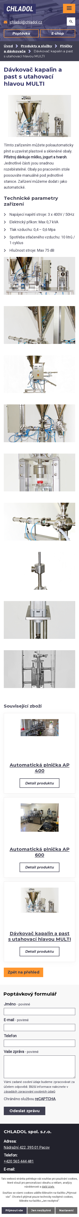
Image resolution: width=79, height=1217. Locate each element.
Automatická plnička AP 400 (40, 767)
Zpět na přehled (23, 972)
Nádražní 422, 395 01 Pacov (27, 1147)
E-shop (57, 33)
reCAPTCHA (45, 1099)
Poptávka (21, 33)
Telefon (10, 1036)
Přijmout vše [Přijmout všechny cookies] (14, 1210)
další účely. (48, 1186)
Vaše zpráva (21, 1051)
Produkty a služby (36, 46)
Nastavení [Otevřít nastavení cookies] (66, 1210)
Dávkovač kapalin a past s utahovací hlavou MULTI (39, 936)
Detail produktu (39, 783)
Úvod (8, 46)
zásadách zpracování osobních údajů (29, 1091)
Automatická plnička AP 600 (40, 852)
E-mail (16, 1020)
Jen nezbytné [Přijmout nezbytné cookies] (41, 1210)
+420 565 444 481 (19, 1161)
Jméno (17, 1004)
